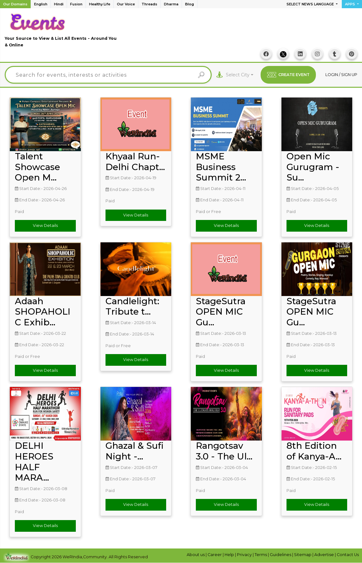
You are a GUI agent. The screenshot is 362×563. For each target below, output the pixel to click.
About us (196, 554)
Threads (149, 4)
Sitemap (303, 554)
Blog (189, 4)
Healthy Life (99, 4)
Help (230, 554)
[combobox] (239, 75)
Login (332, 74)
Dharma (171, 4)
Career (215, 554)
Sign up (349, 74)
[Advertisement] (242, 32)
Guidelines (281, 554)
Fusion (76, 4)
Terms (261, 554)
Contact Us (348, 554)
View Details (45, 225)
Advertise (324, 554)
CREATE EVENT (288, 75)
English (40, 4)
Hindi (58, 4)
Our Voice (126, 4)
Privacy (245, 554)
